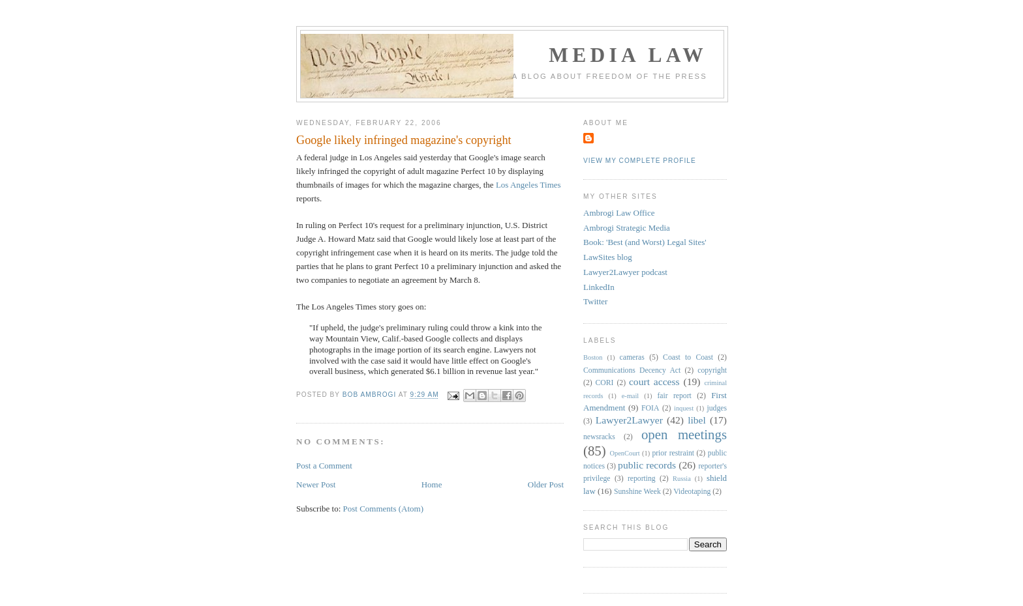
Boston (592, 357)
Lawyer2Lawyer (629, 420)
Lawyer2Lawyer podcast (625, 272)
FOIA (650, 408)
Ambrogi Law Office (619, 213)
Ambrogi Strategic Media (626, 228)
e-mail (630, 395)
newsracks (599, 437)
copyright (712, 370)
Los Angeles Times (528, 185)
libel (697, 420)
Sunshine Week (637, 491)
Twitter (595, 301)
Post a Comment (324, 465)
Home (431, 484)
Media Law (628, 55)
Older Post (546, 484)
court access (654, 381)
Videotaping (691, 491)
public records (647, 464)
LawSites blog (607, 257)
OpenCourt (625, 453)
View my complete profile (639, 160)
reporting (642, 478)
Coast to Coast (688, 357)
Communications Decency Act (631, 370)
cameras (632, 357)
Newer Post (315, 484)
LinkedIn (599, 287)
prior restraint (673, 453)
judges (717, 408)
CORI (605, 383)
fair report (674, 396)
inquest (684, 408)
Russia (682, 478)
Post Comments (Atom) (383, 508)
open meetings (684, 434)
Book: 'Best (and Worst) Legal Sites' (645, 242)
